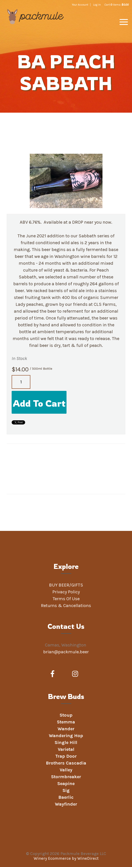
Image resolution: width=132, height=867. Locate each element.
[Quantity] (21, 382)
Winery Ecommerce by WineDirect (66, 858)
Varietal (66, 749)
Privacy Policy (66, 592)
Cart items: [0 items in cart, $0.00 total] (116, 4)
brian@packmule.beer (66, 652)
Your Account (80, 4)
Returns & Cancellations (66, 605)
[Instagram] (75, 674)
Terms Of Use (66, 598)
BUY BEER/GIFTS (66, 585)
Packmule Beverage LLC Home (35, 23)
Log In (97, 4)
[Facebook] (52, 674)
